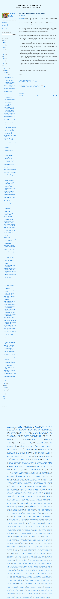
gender (37, 580)
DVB (18, 483)
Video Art (19, 465)
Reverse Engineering (41, 486)
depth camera (25, 436)
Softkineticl (38, 563)
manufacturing (29, 583)
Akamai (14, 482)
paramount (39, 490)
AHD (26, 520)
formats (39, 465)
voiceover (43, 596)
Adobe (37, 448)
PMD (19, 502)
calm (31, 574)
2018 (4, 54)
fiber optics (41, 510)
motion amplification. (38, 586)
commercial (22, 489)
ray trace (18, 590)
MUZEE (33, 547)
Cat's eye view (6, 299)
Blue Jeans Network (12, 526)
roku (44, 86)
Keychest (38, 499)
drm (36, 449)
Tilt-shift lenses (16, 567)
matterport (38, 583)
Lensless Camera (26, 463)
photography (15, 472)
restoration (44, 590)
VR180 (15, 446)
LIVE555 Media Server (8, 216)
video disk (39, 594)
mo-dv (23, 586)
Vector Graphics (20, 506)
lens (35, 456)
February (6, 388)
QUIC (17, 557)
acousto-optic (17, 573)
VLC (49, 469)
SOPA (16, 505)
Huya (14, 540)
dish (10, 510)
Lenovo (14, 546)
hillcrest (24, 86)
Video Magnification (45, 569)
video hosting (47, 516)
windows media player (28, 597)
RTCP (8, 559)
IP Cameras (38, 458)
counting (46, 576)
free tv (31, 580)
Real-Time (38, 476)
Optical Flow (43, 553)
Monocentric (41, 549)
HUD (14, 499)
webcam (13, 597)
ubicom (50, 593)
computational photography (15, 453)
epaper (28, 479)
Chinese (48, 527)
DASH (51, 482)
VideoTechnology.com (6, 24)
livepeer (50, 512)
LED (18, 463)
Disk (49, 533)
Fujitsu (43, 536)
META (49, 546)
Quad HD (22, 557)
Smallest (34, 505)
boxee (21, 509)
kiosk (48, 489)
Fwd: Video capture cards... (9, 77)
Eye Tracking (24, 483)
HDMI (11, 435)
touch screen (38, 492)
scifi (49, 490)
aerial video (11, 449)
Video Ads (36, 569)
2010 (4, 393)
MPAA (22, 485)
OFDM (8, 502)
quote (8, 590)
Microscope (36, 463)
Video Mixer (10, 570)
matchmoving (10, 490)
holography (16, 460)
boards (16, 574)
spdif (9, 516)
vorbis (49, 596)
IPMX (46, 540)
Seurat (8, 563)
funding (20, 512)
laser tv (42, 453)
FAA (18, 536)
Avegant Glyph (22, 523)
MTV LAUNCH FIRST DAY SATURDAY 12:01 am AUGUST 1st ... (9, 161)
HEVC (31, 458)
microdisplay (21, 584)
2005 (4, 400)
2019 (4, 52)
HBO (8, 485)
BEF (44, 523)
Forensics (26, 536)
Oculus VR (36, 432)
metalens (24, 490)
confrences (31, 509)
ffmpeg (9, 460)
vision (50, 517)
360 (20, 433)
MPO (20, 547)
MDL (49, 499)
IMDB (34, 540)
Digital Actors (10, 533)
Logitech (31, 546)
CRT (50, 526)
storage (48, 456)
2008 (4, 396)
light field (48, 430)
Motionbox (48, 549)
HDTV (47, 436)
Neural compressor (45, 550)
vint (34, 596)
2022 (4, 47)
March (5, 387)
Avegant (24, 495)
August (5, 75)
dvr (10, 442)
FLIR (31, 483)
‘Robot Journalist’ (7, 237)
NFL (11, 550)
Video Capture (25, 459)
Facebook (18, 458)
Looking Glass (38, 546)
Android (43, 442)
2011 (4, 67)
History (18, 429)
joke (36, 453)
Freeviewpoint (12, 436)
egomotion (22, 510)
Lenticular (21, 475)
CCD (8, 458)
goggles (37, 489)
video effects (47, 594)
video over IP (10, 517)
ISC (50, 540)
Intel (32, 499)
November (6, 70)
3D (20, 426)
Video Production (18, 570)
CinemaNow (26, 529)
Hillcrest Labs (21, 18)
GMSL (9, 537)
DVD (34, 443)
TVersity (20, 566)
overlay (39, 513)
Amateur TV (21, 482)
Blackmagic (32, 495)
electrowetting (31, 510)
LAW (25, 429)
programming (11, 455)
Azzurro (40, 523)
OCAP (36, 485)
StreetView (18, 564)
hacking (48, 470)
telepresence (31, 450)
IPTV (19, 452)
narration (15, 587)
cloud (19, 449)
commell (22, 576)
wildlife (19, 597)
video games (18, 480)
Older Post (55, 95)
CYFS (22, 527)
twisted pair (44, 593)
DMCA (49, 530)
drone (42, 449)
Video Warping (31, 506)
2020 (4, 51)
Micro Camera (37, 475)
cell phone (29, 456)
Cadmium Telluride (29, 527)
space (13, 492)
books (20, 574)
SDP (50, 560)
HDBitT (22, 539)
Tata (25, 566)
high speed (43, 512)
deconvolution (46, 577)
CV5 (18, 527)
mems (15, 584)
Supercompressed (27, 564)
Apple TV (17, 438)
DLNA (45, 530)
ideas (48, 446)
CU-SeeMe (9, 527)
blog (49, 573)
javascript (25, 460)
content (38, 509)
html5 (9, 438)
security (46, 432)
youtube (12, 432)
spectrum (29, 442)
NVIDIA (8, 469)
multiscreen (22, 513)
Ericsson (9, 536)
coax (15, 489)
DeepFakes (39, 496)
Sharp (20, 563)
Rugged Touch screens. (8, 167)
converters (38, 576)
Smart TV (31, 563)
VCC (8, 569)
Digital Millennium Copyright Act (28, 473)
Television (12, 465)
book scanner (14, 509)
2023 (4, 45)
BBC (49, 472)
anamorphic (25, 573)
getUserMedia (27, 512)
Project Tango (11, 459)
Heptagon (43, 539)
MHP (16, 547)
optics (16, 442)
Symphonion (35, 564)
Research (31, 486)
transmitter (20, 516)
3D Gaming (37, 480)
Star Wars (49, 563)
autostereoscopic (35, 470)
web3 (33, 493)
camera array (41, 440)
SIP (7, 505)
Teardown (30, 566)
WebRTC (26, 465)
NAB (33, 485)
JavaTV (36, 543)
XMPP (8, 573)
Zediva (32, 507)
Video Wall (27, 570)
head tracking (48, 465)
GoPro (14, 537)
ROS (50, 557)
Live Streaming (42, 443)
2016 (4, 58)
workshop (37, 597)
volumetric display (20, 493)
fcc (43, 470)
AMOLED (38, 520)
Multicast (39, 500)
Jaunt (32, 543)
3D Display (20, 430)
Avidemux (34, 523)
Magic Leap (28, 475)
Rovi (41, 560)
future (16, 443)
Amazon (44, 472)
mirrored (15, 586)
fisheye (48, 510)
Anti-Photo (25, 462)
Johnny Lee (12, 463)
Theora (49, 566)
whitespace (49, 460)
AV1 (50, 520)
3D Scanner (24, 443)
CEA (31, 526)
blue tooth (9, 574)
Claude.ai (23, 496)
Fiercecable (23, 15)
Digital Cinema (29, 435)
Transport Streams (36, 469)
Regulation (23, 560)
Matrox (33, 500)
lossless (15, 583)
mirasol (9, 586)
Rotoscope (35, 560)
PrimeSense (33, 503)
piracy (18, 450)
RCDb (37, 557)
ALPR (33, 520)
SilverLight (27, 505)
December (6, 68)
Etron (14, 536)
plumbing (48, 587)
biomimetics (43, 573)
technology (36, 472)
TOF (28, 469)
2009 (4, 394)
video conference (38, 433)
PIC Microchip (48, 485)
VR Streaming (46, 448)
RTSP (32, 476)
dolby (22, 479)
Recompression (10, 560)
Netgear (37, 550)
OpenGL (41, 485)
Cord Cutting (31, 496)
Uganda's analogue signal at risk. (10, 304)
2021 (4, 49)
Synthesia (42, 564)
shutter (50, 590)
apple (29, 430)
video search (10, 596)
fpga (33, 479)
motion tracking (12, 448)
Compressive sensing (42, 482)
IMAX (30, 540)
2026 (4, 40)
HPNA (38, 539)
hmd (40, 435)
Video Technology (29, 6)
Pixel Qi (15, 503)
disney (33, 465)
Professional (47, 503)
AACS (18, 520)
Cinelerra (19, 529)
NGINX (16, 550)
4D (37, 493)
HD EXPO (49, 537)
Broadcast (10, 473)
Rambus (25, 486)
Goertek (19, 537)
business (26, 574)
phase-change (46, 513)
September (6, 74)
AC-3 (22, 520)
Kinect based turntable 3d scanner (10, 320)
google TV (29, 453)
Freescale (37, 536)
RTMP (50, 463)
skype (28, 472)
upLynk (17, 594)
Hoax (19, 499)
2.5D (28, 519)
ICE (18, 540)
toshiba (30, 492)
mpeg (48, 453)
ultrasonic (11, 594)
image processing (44, 429)
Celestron (42, 527)
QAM (13, 557)
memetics (9, 584)
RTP (20, 486)
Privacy (40, 503)
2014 (4, 61)
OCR (49, 500)
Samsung (31, 440)
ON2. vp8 (33, 452)
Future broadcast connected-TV (9, 99)
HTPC (10, 499)
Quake (26, 557)
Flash (25, 438)
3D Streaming (48, 450)
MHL (12, 547)
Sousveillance (42, 452)
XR (11, 573)
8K (50, 519)
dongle (15, 510)
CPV (46, 526)
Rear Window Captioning (44, 559)
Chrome (39, 462)
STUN (21, 505)
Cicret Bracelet (11, 529)
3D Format (33, 519)
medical (18, 490)
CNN (16, 473)
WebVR (14, 470)
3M (44, 519)
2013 (4, 63)
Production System (40, 556)
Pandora (24, 502)
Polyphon (32, 556)
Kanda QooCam (47, 543)
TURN (8, 566)
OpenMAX (30, 553)
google (21, 432)
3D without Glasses (14, 462)
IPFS (42, 540)
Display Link (47, 496)
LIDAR (18, 485)
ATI (46, 520)
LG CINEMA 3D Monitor (8, 152)
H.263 (36, 537)
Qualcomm (11, 486)
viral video (10, 493)
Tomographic (30, 567)
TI (50, 564)
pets (39, 587)
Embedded (37, 466)
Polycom (21, 503)
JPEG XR (22, 543)
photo (43, 587)
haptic (38, 479)
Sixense (25, 563)
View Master (48, 570)
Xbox (19, 470)
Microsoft (45, 438)
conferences (30, 576)
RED (17, 486)
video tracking (19, 596)
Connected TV (31, 445)
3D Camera (37, 430)
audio (30, 446)
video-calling (27, 596)
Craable (22, 530)
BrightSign (20, 526)
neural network (31, 513)
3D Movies (44, 480)
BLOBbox (49, 523)
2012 (4, 65)
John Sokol (12, 13)
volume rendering (28, 480)
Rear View (32, 559)
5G (40, 493)
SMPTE (11, 505)
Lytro (27, 452)
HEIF (34, 539)
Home (38, 95)
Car (37, 527)
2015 (4, 60)
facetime (20, 580)
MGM (8, 547)
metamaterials (46, 479)
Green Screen (26, 537)
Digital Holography (44, 445)
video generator (37, 516)
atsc (18, 479)
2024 (4, 44)
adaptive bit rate (39, 507)
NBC (49, 475)
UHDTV (44, 469)
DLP (14, 483)
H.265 (50, 462)
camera (10, 426)
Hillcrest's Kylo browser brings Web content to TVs (28, 81)
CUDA (14, 527)
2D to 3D (40, 450)
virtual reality (25, 428)
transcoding (47, 492)
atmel (31, 573)
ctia (15, 577)
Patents (26, 476)
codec (36, 446)
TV (23, 456)
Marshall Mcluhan (45, 547)
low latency (21, 583)
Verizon (9, 470)
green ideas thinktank (5, 27)
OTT (9, 553)
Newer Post (21, 95)
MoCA (27, 549)
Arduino (32, 462)
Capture (28, 482)
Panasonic (18, 456)
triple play (36, 593)
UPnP (46, 567)
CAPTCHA (27, 526)
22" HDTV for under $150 (8, 232)
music (46, 586)
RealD (44, 476)
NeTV (45, 500)
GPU (10, 452)
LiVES (18, 546)
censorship (36, 574)
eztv (15, 580)
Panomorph (32, 502)
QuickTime (32, 557)
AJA (29, 520)
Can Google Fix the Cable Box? (9, 230)
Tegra (35, 566)
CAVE (38, 495)
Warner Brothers (11, 507)
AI (30, 443)
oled (21, 448)
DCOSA (40, 530)
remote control (38, 86)
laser (32, 460)
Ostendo (14, 502)
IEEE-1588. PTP (24, 540)
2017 (4, 56)
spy (25, 492)
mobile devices (37, 439)
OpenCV (18, 553)
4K (23, 445)
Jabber (27, 543)
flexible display (11, 512)
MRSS (24, 547)
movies (22, 466)
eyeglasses (9, 580)
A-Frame (13, 520)
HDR (27, 539)
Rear (26, 559)
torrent (30, 455)
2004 (4, 401)
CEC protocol (37, 526)
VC (13, 506)
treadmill (28, 516)
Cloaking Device (35, 529)
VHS (16, 569)
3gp (47, 519)
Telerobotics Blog (5, 22)
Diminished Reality (44, 473)
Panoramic (44, 463)
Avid (29, 523)
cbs (25, 509)
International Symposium (13, 543)
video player (39, 460)
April (5, 385)
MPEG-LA (28, 485)
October (5, 72)
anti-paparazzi (36, 459)
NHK (20, 550)
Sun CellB (22, 469)
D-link (35, 530)
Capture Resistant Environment (9, 312)
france (26, 580)
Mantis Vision (10, 500)
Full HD (25, 458)
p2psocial (27, 587)
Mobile (9, 446)
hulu (42, 446)
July (5, 380)
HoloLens (9, 540)
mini (49, 584)
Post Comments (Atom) (27, 97)
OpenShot (36, 553)
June (5, 381)
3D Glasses (29, 448)
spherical (19, 492)
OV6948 (13, 553)
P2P (16, 440)
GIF (51, 536)
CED (43, 526)
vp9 (29, 493)
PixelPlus (10, 556)
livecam (9, 583)
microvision (29, 584)
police (22, 442)
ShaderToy (14, 563)
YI (22, 507)
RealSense (20, 559)
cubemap (20, 577)
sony (17, 445)
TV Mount (13, 566)
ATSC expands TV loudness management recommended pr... (9, 246)
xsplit (42, 597)
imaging (43, 489)
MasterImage (19, 500)
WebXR (8, 479)
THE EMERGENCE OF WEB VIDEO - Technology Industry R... (10, 342)
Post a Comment (21, 93)
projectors (38, 436)
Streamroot (11, 564)
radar (12, 590)
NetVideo (30, 550)
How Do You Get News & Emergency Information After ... (10, 93)
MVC (38, 547)
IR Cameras (47, 458)
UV (50, 567)
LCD (19, 435)
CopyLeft (43, 529)
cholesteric (44, 574)
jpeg (48, 449)
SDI (49, 476)
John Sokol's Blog (5, 25)
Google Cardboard (45, 483)
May (5, 383)
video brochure (31, 594)
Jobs (41, 543)
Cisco (33, 482)
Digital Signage (42, 533)
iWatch (48, 580)
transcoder (10, 480)
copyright (10, 430)
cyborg (26, 577)
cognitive (15, 576)
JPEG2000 (13, 485)
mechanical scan (46, 583)
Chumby (17, 496)
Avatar (15, 523)
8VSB (8, 520)
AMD (44, 493)
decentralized (37, 577)
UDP (43, 567)
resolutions (36, 590)
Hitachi (49, 539)
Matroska (27, 500)
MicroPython (10, 549)
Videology (40, 570)
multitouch (10, 450)
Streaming (31, 426)
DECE (10, 483)
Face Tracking (46, 466)
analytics (22, 446)
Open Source (18, 476)
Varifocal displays (27, 569)
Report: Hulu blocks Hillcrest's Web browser (26, 80)
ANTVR (48, 493)
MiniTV (16, 549)
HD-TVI (17, 539)
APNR (41, 455)
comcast (49, 440)
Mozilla (44, 475)
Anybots (17, 495)
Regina (17, 560)
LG (23, 452)
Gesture (45, 462)
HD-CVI (8, 539)
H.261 (32, 537)
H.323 (44, 537)
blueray (47, 439)
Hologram (10, 456)
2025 (4, 42)
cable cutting (46, 459)
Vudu (49, 506)
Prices (26, 503)
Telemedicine (42, 566)
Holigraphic (35, 438)
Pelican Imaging (41, 502)
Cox (18, 530)
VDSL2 (12, 569)
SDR (49, 486)
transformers (10, 593)
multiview (31, 490)
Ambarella (10, 495)
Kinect (27, 433)
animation (9, 489)
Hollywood (25, 499)
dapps (31, 577)
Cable (50, 433)
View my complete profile (10, 16)
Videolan (34, 570)
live (8, 472)
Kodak (44, 499)
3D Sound (39, 519)
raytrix (24, 590)
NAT (8, 550)
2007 (4, 398)
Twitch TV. (37, 567)
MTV (29, 547)
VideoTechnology (41, 506)
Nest (25, 550)
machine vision (13, 466)
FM (21, 536)
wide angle (23, 519)
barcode (37, 573)
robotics (41, 456)
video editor (18, 439)
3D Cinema (10, 440)
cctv (11, 429)
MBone (45, 546)
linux (27, 439)
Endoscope (13, 475)
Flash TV (36, 483)
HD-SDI (13, 539)
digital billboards (47, 509)
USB (49, 452)
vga (36, 455)
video (9, 439)
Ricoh (29, 560)
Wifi (13, 479)
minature (44, 584)
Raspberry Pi (23, 440)
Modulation (33, 549)
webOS (8, 597)
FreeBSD (32, 536)
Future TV (47, 455)
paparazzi (33, 587)
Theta (8, 567)
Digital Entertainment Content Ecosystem (26, 533)
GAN (48, 536)
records (30, 590)
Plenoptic (15, 469)
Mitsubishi (22, 549)
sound (8, 492)
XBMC (19, 507)
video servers (28, 517)
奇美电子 (47, 597)
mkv (20, 586)
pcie (45, 490)
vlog (38, 596)
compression (28, 449)
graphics (35, 512)
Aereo (37, 442)
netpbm (21, 587)
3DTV (28, 432)
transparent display (20, 593)
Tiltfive (23, 567)
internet (32, 429)
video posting (19, 517)
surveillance (11, 433)
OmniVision (10, 476)
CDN (12, 458)
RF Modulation (43, 557)
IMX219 (38, 540)
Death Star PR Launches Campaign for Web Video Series (9, 140)
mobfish (29, 586)
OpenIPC (24, 553)
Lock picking (24, 546)
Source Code (42, 505)
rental (23, 472)
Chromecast (30, 466)
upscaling (23, 594)
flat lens (30, 489)
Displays (49, 428)
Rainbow (14, 559)
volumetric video (13, 519)
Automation (10, 523)
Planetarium (18, 556)
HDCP (14, 452)
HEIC (30, 539)
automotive (26, 470)
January (5, 390)
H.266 (40, 537)
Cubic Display (29, 530)
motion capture (30, 86)
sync (14, 516)
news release (22, 76)
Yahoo (26, 507)
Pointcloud (25, 556)
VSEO (20, 569)
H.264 (47, 435)
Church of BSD (4, 28)
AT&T (43, 520)
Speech (44, 563)
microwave (37, 584)
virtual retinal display (40, 517)
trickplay (29, 593)
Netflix (39, 428)
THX (47, 564)
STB (18, 459)
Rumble (45, 560)
